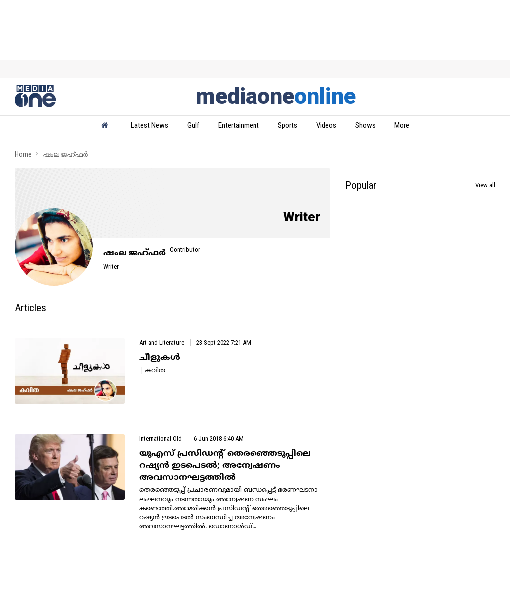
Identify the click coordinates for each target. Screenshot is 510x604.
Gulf (193, 125)
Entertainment (238, 125)
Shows (365, 125)
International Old (160, 438)
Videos (326, 125)
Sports (287, 125)
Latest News (149, 125)
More (401, 125)
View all (485, 185)
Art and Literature (161, 342)
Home (23, 154)
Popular (360, 185)
